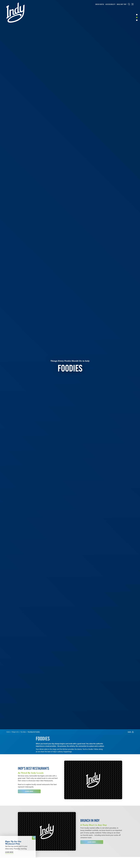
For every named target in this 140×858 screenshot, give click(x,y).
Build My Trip (122, 4)
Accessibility (110, 4)
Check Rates (99, 4)
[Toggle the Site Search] (129, 4)
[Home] (15, 12)
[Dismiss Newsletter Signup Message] (34, 838)
